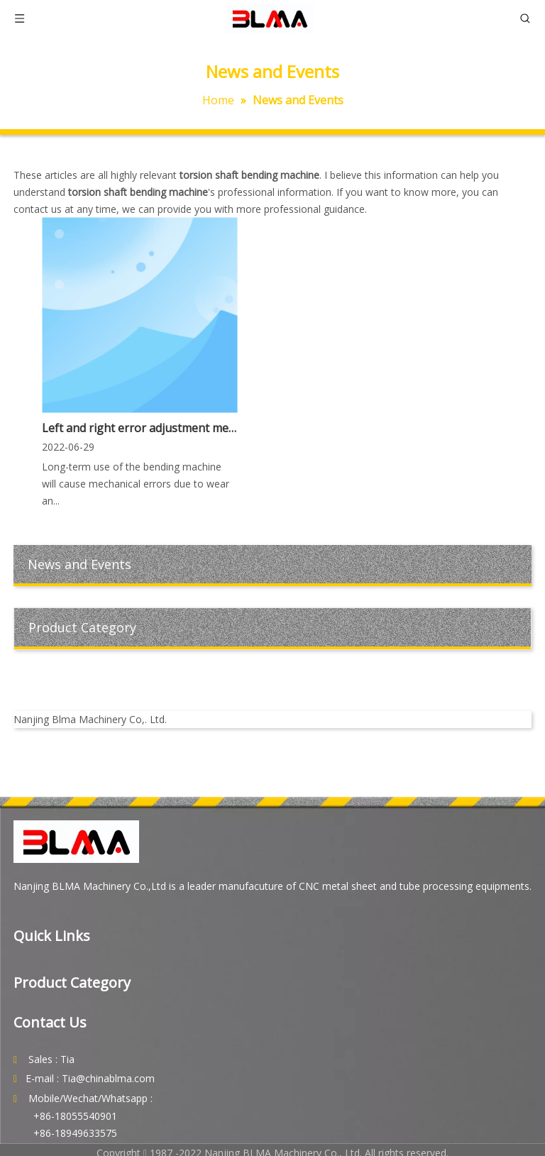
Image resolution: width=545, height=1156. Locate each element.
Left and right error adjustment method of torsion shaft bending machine (139, 428)
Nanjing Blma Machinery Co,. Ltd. (90, 719)
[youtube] (272, 681)
